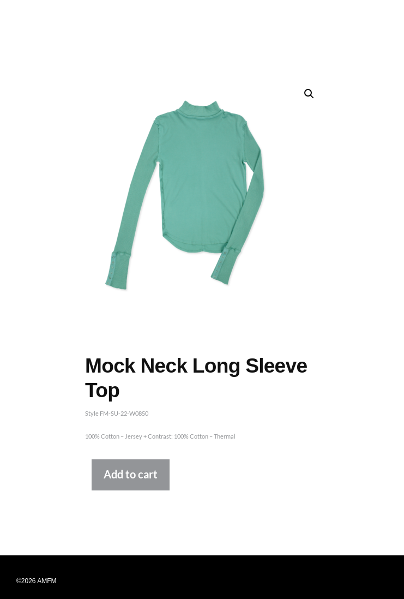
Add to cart (131, 474)
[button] (309, 94)
